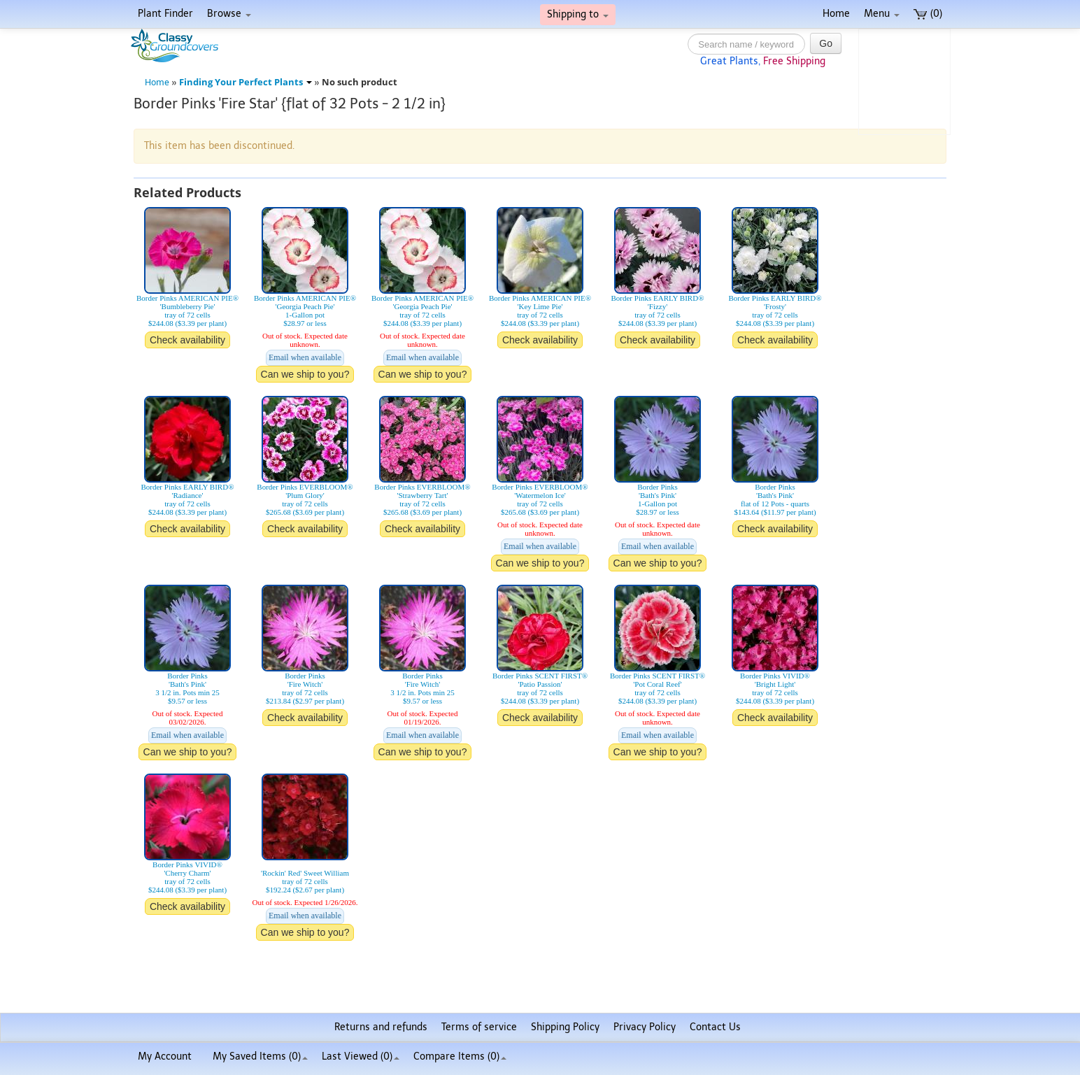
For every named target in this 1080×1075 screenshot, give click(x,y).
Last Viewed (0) (360, 1056)
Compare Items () (459, 1056)
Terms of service (479, 1027)
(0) (928, 14)
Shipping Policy (565, 1027)
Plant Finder (165, 14)
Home (836, 14)
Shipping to (578, 14)
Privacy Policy (644, 1027)
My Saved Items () (260, 1056)
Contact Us (715, 1027)
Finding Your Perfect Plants (245, 82)
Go (825, 43)
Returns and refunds (380, 1027)
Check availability (187, 340)
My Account (165, 1056)
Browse (229, 14)
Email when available (305, 357)
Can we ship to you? (305, 374)
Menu (882, 14)
